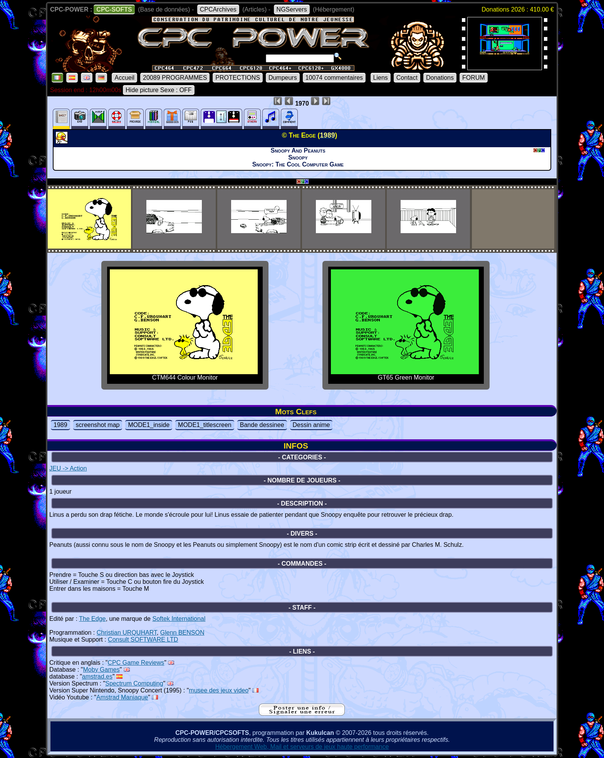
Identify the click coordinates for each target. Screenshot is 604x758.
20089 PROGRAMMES (175, 77)
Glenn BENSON (182, 632)
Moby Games (101, 669)
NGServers (292, 9)
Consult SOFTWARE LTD (143, 639)
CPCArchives (218, 9)
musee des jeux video (218, 690)
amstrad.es (97, 676)
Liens (380, 77)
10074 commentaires (334, 77)
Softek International (178, 618)
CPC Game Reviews (136, 662)
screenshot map (98, 425)
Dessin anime (311, 425)
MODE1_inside (148, 425)
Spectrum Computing (134, 683)
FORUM (473, 77)
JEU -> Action (68, 468)
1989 (60, 425)
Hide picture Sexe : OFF (159, 90)
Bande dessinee (262, 425)
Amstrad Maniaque (122, 697)
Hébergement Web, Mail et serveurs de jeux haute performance (302, 746)
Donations (440, 77)
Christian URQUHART (127, 632)
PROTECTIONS (237, 77)
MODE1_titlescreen (205, 425)
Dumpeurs (282, 77)
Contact (407, 77)
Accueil (124, 77)
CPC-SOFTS (114, 9)
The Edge (92, 618)
